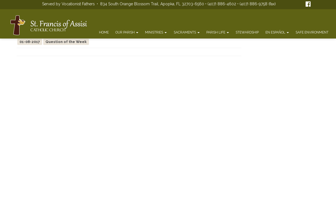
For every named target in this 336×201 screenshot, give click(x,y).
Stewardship (247, 32)
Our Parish (126, 32)
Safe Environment (312, 32)
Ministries (156, 32)
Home (104, 32)
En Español (277, 32)
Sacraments (187, 32)
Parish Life (217, 32)
